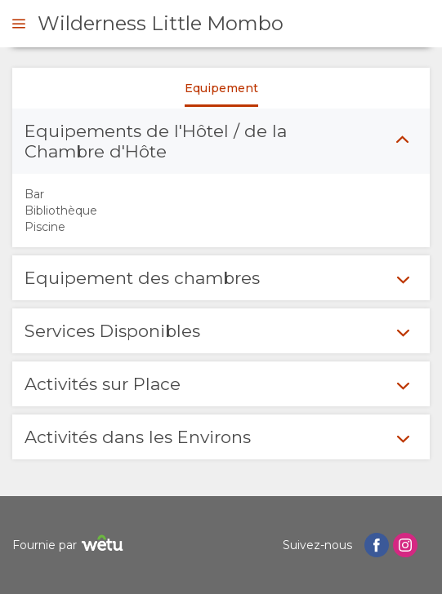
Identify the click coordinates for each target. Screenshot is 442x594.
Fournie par (69, 545)
